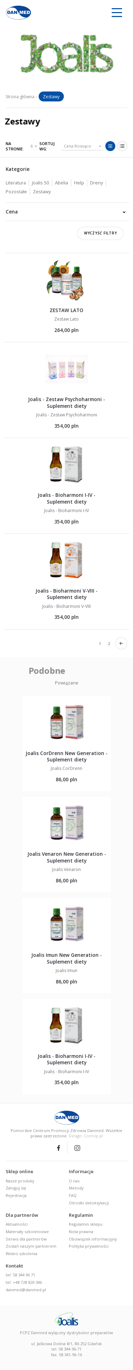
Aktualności (17, 1224)
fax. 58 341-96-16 (66, 1354)
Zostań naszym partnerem (31, 1246)
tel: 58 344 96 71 (20, 1274)
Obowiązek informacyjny (93, 1239)
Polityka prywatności (89, 1246)
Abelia (61, 182)
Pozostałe (16, 191)
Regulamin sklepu (85, 1224)
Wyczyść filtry (100, 233)
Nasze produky (20, 1180)
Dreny (96, 182)
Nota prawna (81, 1231)
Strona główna (20, 97)
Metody (76, 1188)
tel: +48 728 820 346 (24, 1282)
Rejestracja (16, 1195)
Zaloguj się (16, 1188)
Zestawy (42, 191)
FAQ (73, 1195)
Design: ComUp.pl (86, 1135)
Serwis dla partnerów (26, 1239)
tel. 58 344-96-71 (66, 1349)
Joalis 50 (40, 182)
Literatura (16, 182)
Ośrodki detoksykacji (89, 1202)
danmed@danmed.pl (26, 1289)
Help (79, 182)
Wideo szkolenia (21, 1253)
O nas (74, 1180)
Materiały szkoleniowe (27, 1231)
